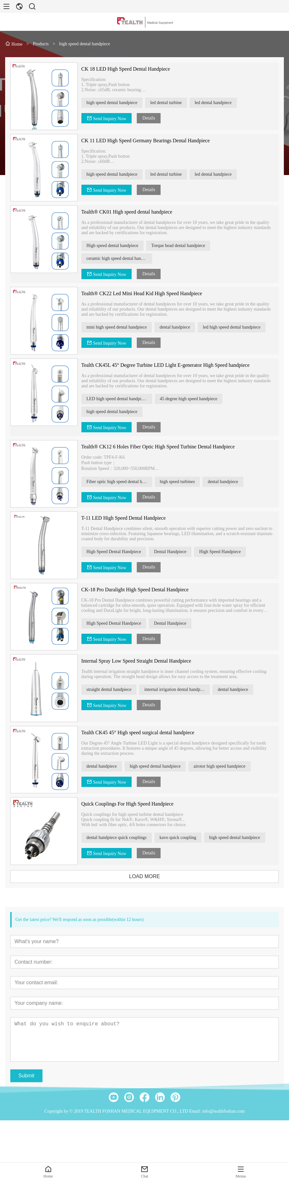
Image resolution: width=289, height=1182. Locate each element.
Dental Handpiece (173, 551)
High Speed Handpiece (223, 551)
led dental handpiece (216, 102)
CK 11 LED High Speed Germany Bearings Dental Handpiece (148, 140)
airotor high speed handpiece (222, 766)
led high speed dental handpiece (234, 327)
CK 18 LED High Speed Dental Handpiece (128, 69)
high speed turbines (180, 481)
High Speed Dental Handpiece (116, 551)
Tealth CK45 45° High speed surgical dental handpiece (140, 732)
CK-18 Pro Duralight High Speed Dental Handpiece (137, 589)
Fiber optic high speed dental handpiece (122, 481)
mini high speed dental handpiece (119, 327)
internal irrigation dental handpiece (178, 689)
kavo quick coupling (180, 837)
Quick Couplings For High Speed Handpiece (130, 804)
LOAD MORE (147, 876)
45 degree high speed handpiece (191, 398)
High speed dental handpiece (115, 245)
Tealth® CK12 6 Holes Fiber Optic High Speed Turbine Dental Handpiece (161, 446)
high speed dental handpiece (114, 102)
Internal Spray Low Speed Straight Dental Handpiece (139, 661)
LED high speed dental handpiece (119, 398)
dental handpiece (178, 327)
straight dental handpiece (111, 689)
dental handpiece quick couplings (119, 837)
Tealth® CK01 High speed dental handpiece (129, 212)
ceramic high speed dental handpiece (122, 258)
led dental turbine (169, 102)
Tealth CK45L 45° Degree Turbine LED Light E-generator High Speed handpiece (168, 365)
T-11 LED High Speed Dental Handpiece (126, 518)
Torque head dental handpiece (181, 245)
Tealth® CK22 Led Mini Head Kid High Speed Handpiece (144, 293)
